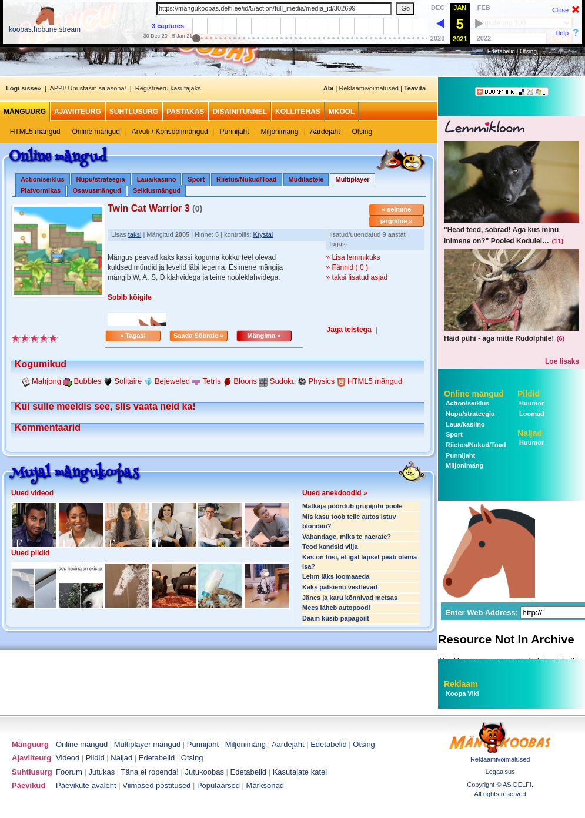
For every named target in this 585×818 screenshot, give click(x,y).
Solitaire (128, 381)
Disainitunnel (239, 112)
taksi (135, 234)
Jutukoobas (205, 771)
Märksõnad (265, 785)
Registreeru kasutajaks (168, 88)
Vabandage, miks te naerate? (346, 536)
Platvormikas (41, 190)
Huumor (530, 403)
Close (560, 10)
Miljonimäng (279, 132)
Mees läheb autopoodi (336, 607)
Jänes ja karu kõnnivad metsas (349, 597)
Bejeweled (172, 381)
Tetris (212, 381)
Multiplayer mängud (147, 744)
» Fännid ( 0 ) (347, 267)
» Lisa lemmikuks (353, 257)
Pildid (528, 393)
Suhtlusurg (133, 112)
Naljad (529, 433)
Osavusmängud (96, 190)
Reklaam (461, 684)
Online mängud (96, 132)
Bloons (245, 381)
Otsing (528, 51)
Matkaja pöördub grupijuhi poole (352, 505)
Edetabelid (501, 51)
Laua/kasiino (156, 179)
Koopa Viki (462, 693)
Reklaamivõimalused (369, 88)
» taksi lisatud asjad (357, 277)
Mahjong (46, 381)
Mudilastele (306, 179)
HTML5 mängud (35, 132)
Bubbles (88, 381)
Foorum (69, 771)
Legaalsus (500, 771)
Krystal (263, 234)
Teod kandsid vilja (330, 546)
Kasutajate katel (300, 771)
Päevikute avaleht (86, 785)
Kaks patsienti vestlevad (339, 587)
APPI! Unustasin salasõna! (87, 88)
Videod (67, 757)
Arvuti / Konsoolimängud (170, 132)
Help (562, 32)
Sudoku (283, 381)
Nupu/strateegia (100, 179)
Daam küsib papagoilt (335, 618)
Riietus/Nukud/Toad (246, 179)
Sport (196, 179)
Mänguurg (25, 112)
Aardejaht (325, 132)
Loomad (530, 413)
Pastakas (185, 112)
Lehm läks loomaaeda (335, 576)
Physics (322, 381)
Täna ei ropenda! (150, 771)
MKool (342, 112)
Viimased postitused (156, 785)
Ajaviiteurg (77, 112)
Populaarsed (218, 785)
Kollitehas (297, 112)
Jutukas (101, 771)
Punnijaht (234, 132)
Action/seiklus (43, 179)
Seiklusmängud (156, 190)
